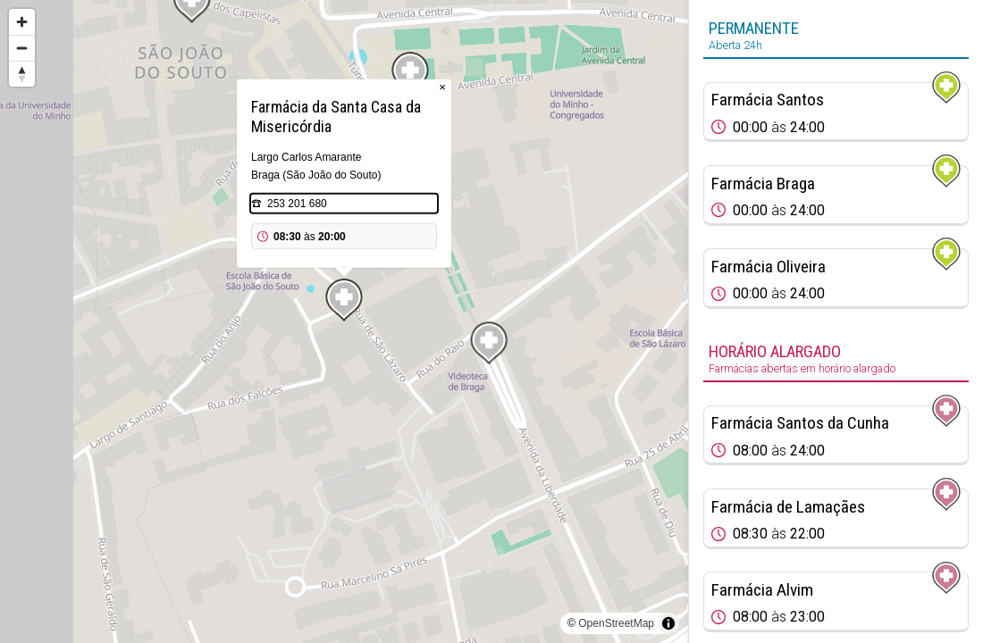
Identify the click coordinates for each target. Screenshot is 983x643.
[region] (344, 321)
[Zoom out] (22, 48)
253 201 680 (297, 203)
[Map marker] (489, 343)
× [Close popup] (442, 87)
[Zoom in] (22, 22)
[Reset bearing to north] (22, 74)
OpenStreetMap (616, 623)
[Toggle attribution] (668, 623)
